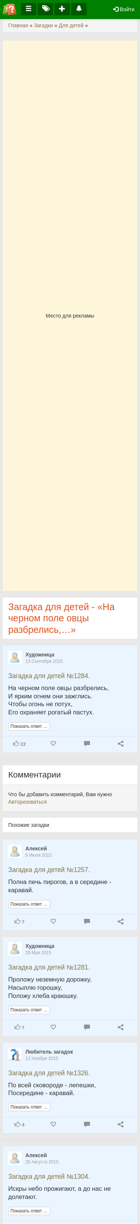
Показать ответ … (29, 726)
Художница (39, 655)
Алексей (36, 848)
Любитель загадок (49, 1052)
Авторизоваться (27, 802)
